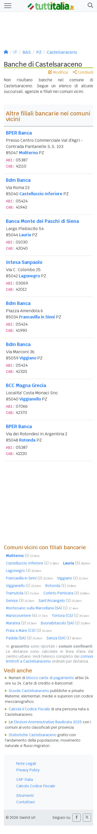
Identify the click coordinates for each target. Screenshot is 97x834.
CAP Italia (24, 779)
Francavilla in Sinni (37, 317)
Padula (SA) (24, 638)
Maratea (21, 623)
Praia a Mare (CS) (29, 630)
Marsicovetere (27, 615)
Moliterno (28, 152)
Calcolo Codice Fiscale (35, 786)
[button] (89, 6)
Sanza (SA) (64, 638)
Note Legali (26, 763)
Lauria (25, 235)
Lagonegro (29, 276)
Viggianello (30, 399)
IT (15, 52)
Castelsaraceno (62, 52)
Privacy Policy (28, 770)
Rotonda (27, 440)
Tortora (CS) (70, 615)
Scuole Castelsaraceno (29, 690)
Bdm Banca (18, 180)
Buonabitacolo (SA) (65, 623)
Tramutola (22, 593)
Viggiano (27, 358)
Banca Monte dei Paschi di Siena (42, 221)
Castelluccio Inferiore (40, 193)
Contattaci (25, 802)
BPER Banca (19, 133)
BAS (27, 52)
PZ (38, 52)
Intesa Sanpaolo (24, 262)
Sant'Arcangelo (60, 600)
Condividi (83, 72)
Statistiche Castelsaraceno (32, 735)
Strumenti (25, 795)
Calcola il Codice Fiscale (29, 709)
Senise (20, 600)
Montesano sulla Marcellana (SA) (42, 608)
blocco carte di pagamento (50, 677)
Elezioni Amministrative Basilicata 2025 (48, 722)
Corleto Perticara (66, 593)
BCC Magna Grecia (26, 385)
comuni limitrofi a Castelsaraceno (49, 659)
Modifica (58, 72)
